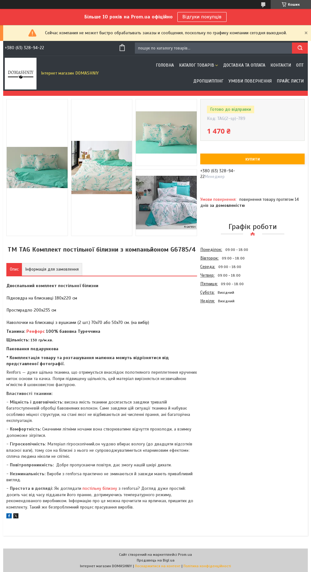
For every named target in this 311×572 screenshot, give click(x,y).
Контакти (280, 65)
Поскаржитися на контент (158, 566)
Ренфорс (35, 331)
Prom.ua (185, 554)
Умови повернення (250, 81)
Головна (165, 65)
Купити (252, 159)
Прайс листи (290, 81)
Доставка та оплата (244, 65)
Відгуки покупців (202, 17)
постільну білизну (100, 488)
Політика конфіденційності (207, 566)
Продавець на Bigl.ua (156, 560)
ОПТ (300, 65)
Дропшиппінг (208, 81)
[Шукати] (300, 48)
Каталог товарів (196, 65)
